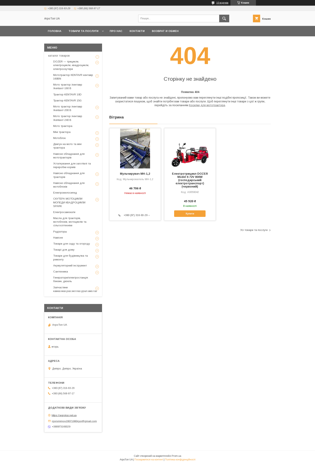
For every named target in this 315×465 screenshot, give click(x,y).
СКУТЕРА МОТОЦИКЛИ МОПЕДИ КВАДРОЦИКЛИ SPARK (69, 202)
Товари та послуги (83, 31)
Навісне (58, 237)
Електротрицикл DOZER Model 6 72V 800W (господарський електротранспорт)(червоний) (190, 180)
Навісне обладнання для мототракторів (69, 155)
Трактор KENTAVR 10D (67, 94)
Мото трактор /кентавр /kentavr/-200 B (67, 108)
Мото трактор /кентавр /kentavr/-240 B (67, 118)
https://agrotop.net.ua (64, 415)
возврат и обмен (165, 31)
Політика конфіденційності (180, 459)
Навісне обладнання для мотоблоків (69, 185)
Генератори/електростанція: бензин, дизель (70, 279)
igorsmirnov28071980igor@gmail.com (74, 420)
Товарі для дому (64, 249)
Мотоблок (59, 138)
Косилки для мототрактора (207, 105)
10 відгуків (222, 2)
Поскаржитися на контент (148, 459)
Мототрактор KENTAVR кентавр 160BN (73, 76)
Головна (54, 31)
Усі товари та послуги (254, 229)
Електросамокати (64, 212)
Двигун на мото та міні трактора (67, 146)
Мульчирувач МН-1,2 (135, 173)
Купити (190, 213)
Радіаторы (60, 231)
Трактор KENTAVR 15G (67, 100)
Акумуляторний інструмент (70, 265)
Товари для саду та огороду (71, 243)
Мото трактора (62, 125)
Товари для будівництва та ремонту (70, 257)
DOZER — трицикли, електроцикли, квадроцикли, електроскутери (71, 65)
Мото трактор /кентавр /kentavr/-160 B (67, 86)
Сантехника (60, 271)
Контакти (137, 31)
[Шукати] (224, 18)
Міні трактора (62, 132)
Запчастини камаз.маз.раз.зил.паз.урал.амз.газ (75, 289)
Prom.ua (176, 456)
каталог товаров (59, 55)
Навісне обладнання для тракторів (69, 175)
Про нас (116, 31)
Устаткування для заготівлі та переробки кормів (72, 165)
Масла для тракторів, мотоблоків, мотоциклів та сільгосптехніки (69, 222)
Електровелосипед (65, 192)
